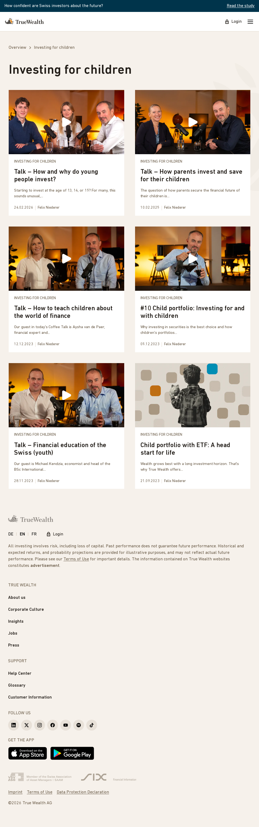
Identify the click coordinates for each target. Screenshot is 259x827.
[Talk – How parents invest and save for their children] (193, 153)
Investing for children (35, 162)
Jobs (12, 633)
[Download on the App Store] (27, 753)
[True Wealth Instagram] (39, 725)
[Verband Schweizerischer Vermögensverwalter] (39, 777)
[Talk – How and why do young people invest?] (66, 153)
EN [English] (22, 534)
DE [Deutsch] (10, 534)
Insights (16, 621)
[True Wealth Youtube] (65, 725)
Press (13, 645)
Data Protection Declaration (83, 792)
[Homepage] (24, 21)
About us (16, 598)
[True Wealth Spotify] (78, 725)
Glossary (16, 685)
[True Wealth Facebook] (52, 725)
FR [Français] (34, 534)
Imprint (15, 792)
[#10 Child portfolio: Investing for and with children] (193, 289)
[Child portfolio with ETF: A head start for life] (193, 426)
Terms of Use (76, 559)
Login (233, 22)
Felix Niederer (48, 208)
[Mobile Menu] (250, 21)
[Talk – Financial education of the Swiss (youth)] (66, 426)
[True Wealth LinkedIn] (13, 725)
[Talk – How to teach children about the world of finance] (66, 289)
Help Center (19, 673)
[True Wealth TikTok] (91, 725)
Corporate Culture (26, 610)
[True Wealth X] (26, 725)
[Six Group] (108, 777)
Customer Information (30, 697)
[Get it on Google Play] (72, 753)
